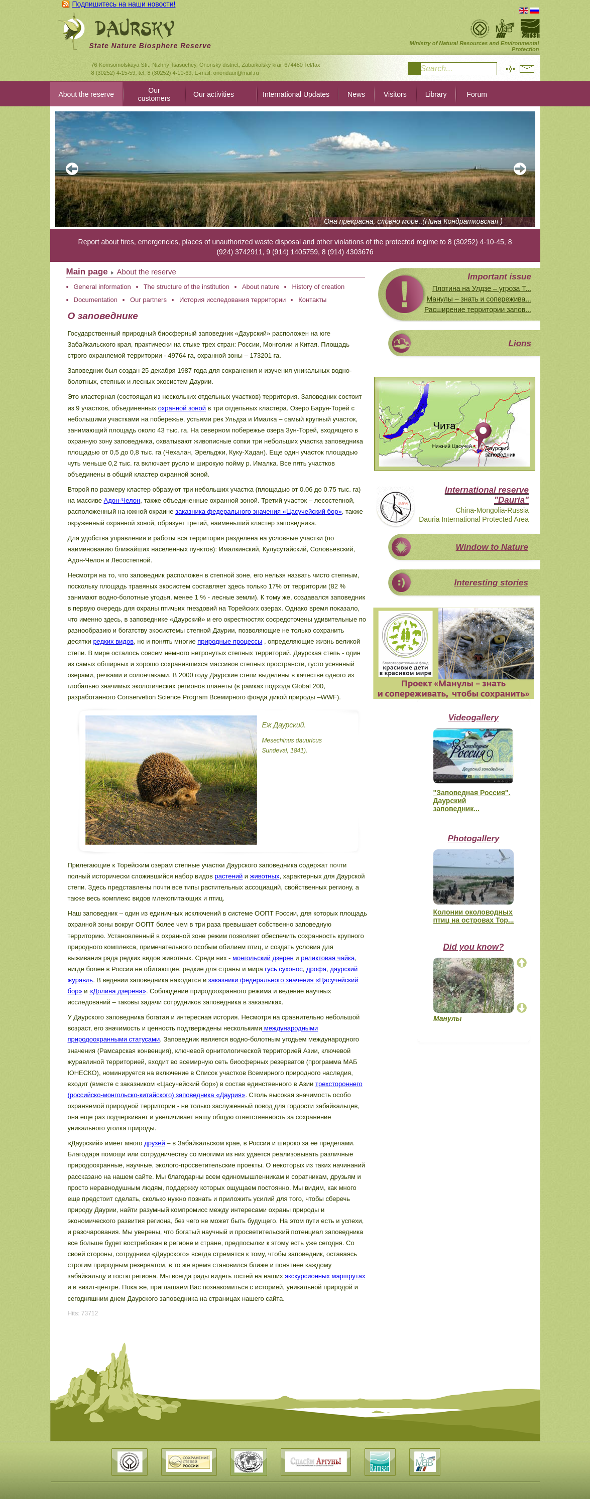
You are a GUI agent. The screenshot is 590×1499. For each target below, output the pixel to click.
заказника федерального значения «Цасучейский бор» (258, 511)
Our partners (148, 300)
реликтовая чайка (328, 958)
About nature (260, 286)
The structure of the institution (186, 286)
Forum (476, 94)
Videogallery (473, 717)
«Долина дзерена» (117, 991)
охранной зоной (182, 408)
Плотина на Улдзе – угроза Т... (481, 288)
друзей (154, 1143)
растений (229, 876)
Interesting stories (491, 582)
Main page (87, 271)
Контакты (312, 300)
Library (436, 94)
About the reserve (86, 94)
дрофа (315, 969)
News (356, 94)
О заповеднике (103, 316)
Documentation (95, 300)
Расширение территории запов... (477, 310)
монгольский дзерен (263, 958)
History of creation (318, 286)
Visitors (395, 94)
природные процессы (229, 641)
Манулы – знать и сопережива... (479, 299)
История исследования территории (232, 300)
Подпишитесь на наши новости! (124, 4)
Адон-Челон (122, 500)
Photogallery (474, 838)
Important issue (499, 276)
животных (265, 876)
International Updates (296, 94)
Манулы (447, 1018)
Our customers (154, 94)
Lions (520, 343)
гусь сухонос (283, 969)
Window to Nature (492, 547)
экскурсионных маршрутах (325, 1276)
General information (102, 286)
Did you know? (473, 947)
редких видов (113, 641)
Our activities (213, 94)
